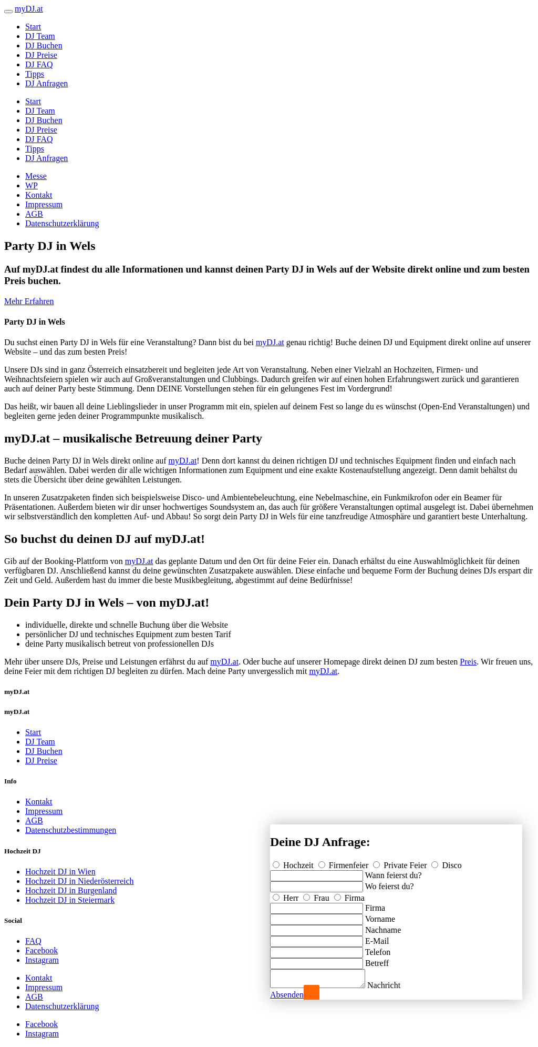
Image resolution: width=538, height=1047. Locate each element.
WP (31, 185)
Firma (349, 894)
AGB (34, 213)
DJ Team (40, 36)
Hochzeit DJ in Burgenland (71, 890)
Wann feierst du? (393, 872)
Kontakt (39, 194)
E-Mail (377, 937)
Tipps (34, 73)
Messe (36, 176)
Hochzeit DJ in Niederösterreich (79, 881)
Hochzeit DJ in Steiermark (70, 899)
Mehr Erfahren (29, 301)
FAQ (33, 941)
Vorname (380, 915)
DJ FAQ (39, 64)
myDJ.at (270, 342)
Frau (317, 894)
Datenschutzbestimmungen (70, 829)
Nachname (383, 926)
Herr (287, 894)
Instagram (42, 959)
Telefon (378, 948)
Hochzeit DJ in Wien (60, 871)
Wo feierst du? (389, 883)
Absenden (287, 994)
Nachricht (394, 985)
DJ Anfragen (46, 83)
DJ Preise (41, 55)
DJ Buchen (44, 45)
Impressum (44, 204)
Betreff (377, 959)
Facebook (41, 950)
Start (33, 26)
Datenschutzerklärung (62, 223)
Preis (468, 661)
